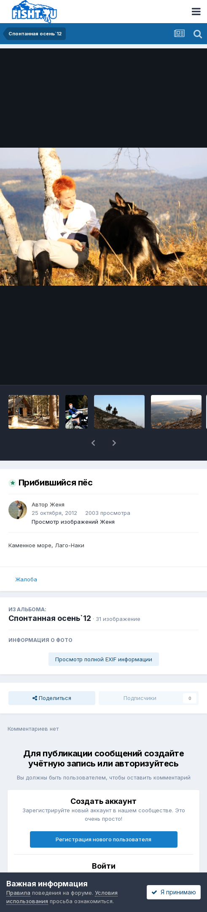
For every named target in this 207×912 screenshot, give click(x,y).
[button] (93, 443)
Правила (18, 892)
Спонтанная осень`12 (49, 618)
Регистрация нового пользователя (103, 839)
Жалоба (26, 579)
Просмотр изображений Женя (73, 521)
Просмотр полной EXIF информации (103, 659)
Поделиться (51, 698)
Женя (57, 504)
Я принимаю (173, 892)
